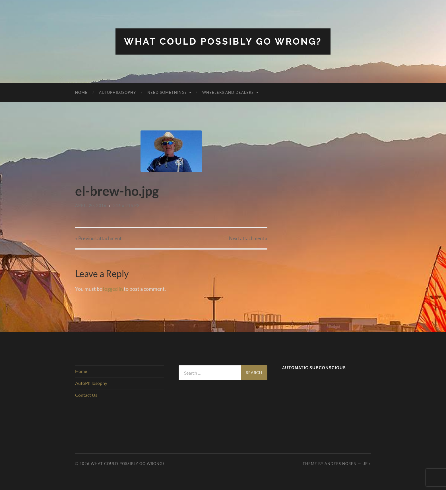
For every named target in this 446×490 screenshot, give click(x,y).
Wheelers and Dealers (228, 92)
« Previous (98, 238)
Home (81, 92)
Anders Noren (341, 463)
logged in (113, 289)
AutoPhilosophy (117, 92)
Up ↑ (366, 463)
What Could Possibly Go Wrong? (223, 41)
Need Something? (167, 92)
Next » (248, 238)
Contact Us (86, 395)
